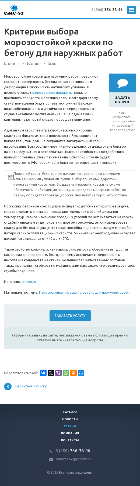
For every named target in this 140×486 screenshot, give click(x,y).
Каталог (70, 412)
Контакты (70, 440)
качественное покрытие (52, 92)
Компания (70, 433)
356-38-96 (106, 10)
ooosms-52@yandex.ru (73, 459)
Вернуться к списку (25, 386)
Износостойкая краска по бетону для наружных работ (84, 292)
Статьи (70, 426)
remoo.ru (29, 281)
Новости (70, 419)
